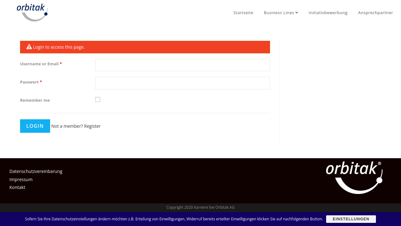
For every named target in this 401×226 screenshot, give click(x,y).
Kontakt (17, 187)
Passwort (31, 82)
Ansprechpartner (375, 12)
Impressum (21, 179)
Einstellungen (351, 219)
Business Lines (281, 12)
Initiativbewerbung (328, 12)
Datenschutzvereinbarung (35, 171)
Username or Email (41, 64)
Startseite (243, 12)
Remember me (35, 100)
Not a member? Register (76, 126)
